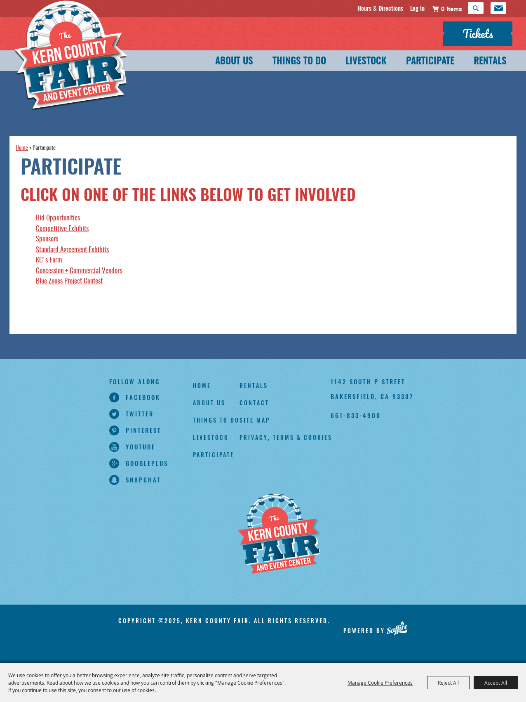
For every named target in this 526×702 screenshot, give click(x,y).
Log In (417, 7)
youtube (140, 446)
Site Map (255, 420)
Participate (430, 61)
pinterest (143, 430)
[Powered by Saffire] (397, 627)
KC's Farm (49, 260)
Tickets (478, 33)
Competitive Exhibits (62, 228)
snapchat (143, 479)
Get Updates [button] (498, 8)
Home (22, 148)
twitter (140, 413)
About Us (234, 61)
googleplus (147, 463)
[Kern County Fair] (279, 534)
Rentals (490, 61)
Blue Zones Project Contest (69, 281)
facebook (143, 397)
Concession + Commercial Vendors (79, 270)
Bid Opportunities (58, 218)
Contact (254, 402)
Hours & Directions (380, 7)
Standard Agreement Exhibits (72, 249)
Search (476, 8)
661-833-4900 (356, 415)
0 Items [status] (451, 9)
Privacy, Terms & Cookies (286, 437)
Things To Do (299, 61)
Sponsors (47, 239)
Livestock (366, 61)
